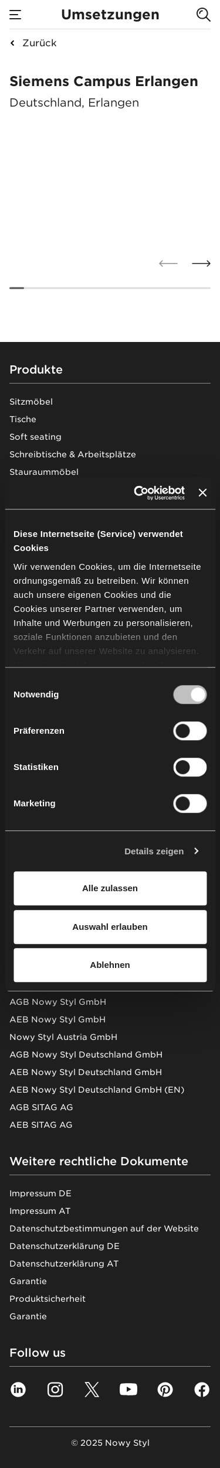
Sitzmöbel (31, 401)
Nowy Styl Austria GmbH (63, 1037)
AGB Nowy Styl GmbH (57, 1002)
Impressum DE (40, 1193)
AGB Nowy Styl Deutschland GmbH (86, 1054)
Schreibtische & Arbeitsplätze (72, 454)
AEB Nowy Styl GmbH (57, 1019)
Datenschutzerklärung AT (64, 1263)
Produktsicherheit (47, 1298)
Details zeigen (154, 851)
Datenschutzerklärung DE (64, 1246)
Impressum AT (39, 1211)
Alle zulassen (110, 888)
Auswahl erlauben (109, 927)
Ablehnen (110, 965)
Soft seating (35, 437)
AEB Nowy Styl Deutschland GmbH (85, 1072)
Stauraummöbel (44, 472)
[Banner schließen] (202, 493)
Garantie (28, 1281)
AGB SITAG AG (41, 1107)
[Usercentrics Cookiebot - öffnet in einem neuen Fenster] (138, 493)
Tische (22, 419)
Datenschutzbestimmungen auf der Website (104, 1228)
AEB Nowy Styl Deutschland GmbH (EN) (96, 1089)
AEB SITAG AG (41, 1125)
